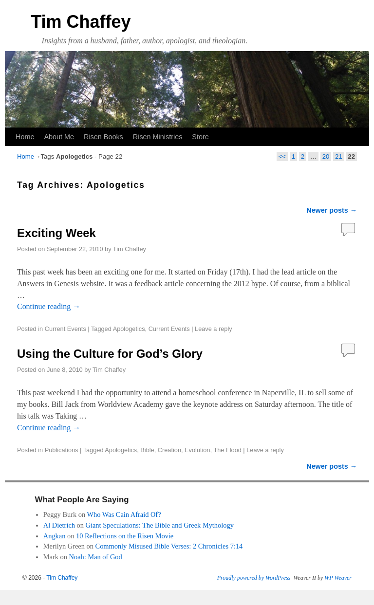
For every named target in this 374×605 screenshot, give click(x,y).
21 (338, 156)
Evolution (197, 450)
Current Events (65, 328)
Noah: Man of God (95, 557)
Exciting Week (56, 232)
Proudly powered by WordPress (254, 577)
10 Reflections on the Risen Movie (124, 536)
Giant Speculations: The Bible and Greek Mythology (160, 525)
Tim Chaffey (81, 22)
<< (282, 156)
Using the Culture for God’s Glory (110, 353)
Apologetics (129, 328)
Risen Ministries (158, 137)
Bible (147, 450)
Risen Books (103, 137)
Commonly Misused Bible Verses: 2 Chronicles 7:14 (169, 546)
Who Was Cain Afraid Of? (124, 514)
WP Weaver (338, 577)
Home (25, 137)
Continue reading (48, 306)
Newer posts (331, 210)
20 (326, 156)
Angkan (54, 536)
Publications (61, 450)
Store (200, 137)
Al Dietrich (59, 525)
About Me (59, 137)
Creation (169, 450)
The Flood (227, 450)
